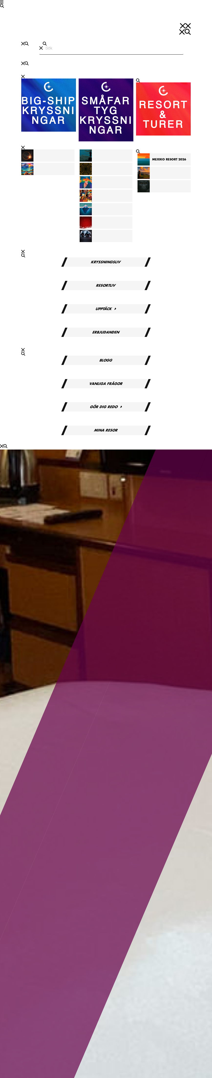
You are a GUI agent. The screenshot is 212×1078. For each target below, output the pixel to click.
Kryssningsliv (106, 262)
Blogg (106, 360)
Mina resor (106, 430)
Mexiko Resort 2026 (169, 159)
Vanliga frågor (106, 383)
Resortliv (106, 285)
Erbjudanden (106, 332)
